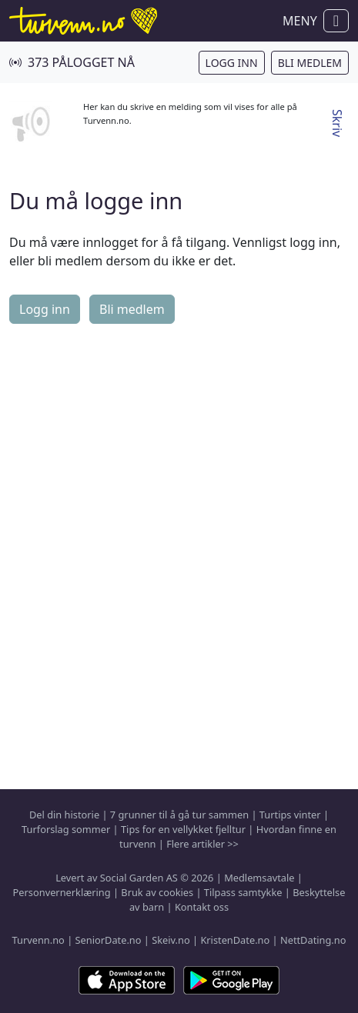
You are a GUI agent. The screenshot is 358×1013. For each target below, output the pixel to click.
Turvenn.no (38, 940)
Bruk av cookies (157, 892)
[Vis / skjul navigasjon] (336, 20)
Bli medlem (310, 62)
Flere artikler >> (202, 844)
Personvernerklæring (62, 892)
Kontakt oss (202, 907)
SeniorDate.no (108, 940)
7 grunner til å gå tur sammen (179, 814)
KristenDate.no (234, 940)
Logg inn (232, 62)
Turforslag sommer (66, 829)
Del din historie (64, 814)
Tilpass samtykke (243, 892)
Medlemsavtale (259, 878)
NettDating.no (313, 940)
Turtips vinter (290, 814)
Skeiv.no (170, 940)
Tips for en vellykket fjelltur (183, 829)
